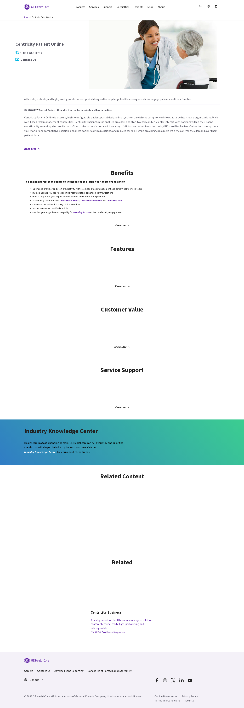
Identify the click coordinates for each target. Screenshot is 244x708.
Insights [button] (138, 7)
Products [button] (80, 7)
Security (189, 700)
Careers (28, 670)
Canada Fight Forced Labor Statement (110, 670)
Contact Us (25, 60)
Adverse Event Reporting (69, 670)
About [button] (161, 7)
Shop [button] (150, 7)
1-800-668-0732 (28, 53)
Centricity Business (70, 200)
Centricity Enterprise (91, 200)
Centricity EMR (114, 200)
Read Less (32, 148)
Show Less (122, 225)
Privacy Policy (189, 696)
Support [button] (107, 7)
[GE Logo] (36, 6)
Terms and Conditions (167, 700)
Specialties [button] (123, 7)
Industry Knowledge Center (40, 452)
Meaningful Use (81, 212)
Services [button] (94, 7)
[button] (201, 9)
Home (27, 17)
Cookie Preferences (166, 696)
